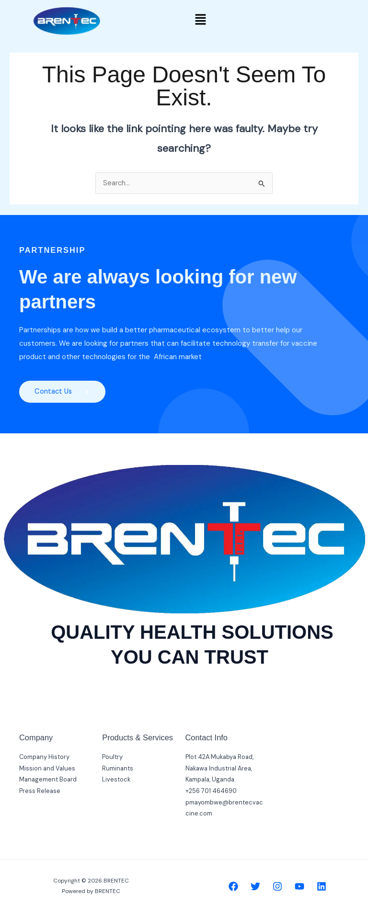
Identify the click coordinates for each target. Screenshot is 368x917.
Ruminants (117, 768)
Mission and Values (47, 768)
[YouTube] (299, 886)
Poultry (112, 757)
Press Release (39, 791)
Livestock (116, 780)
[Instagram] (277, 886)
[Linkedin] (321, 886)
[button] (200, 20)
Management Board (48, 780)
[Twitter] (255, 886)
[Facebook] (233, 886)
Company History (44, 757)
